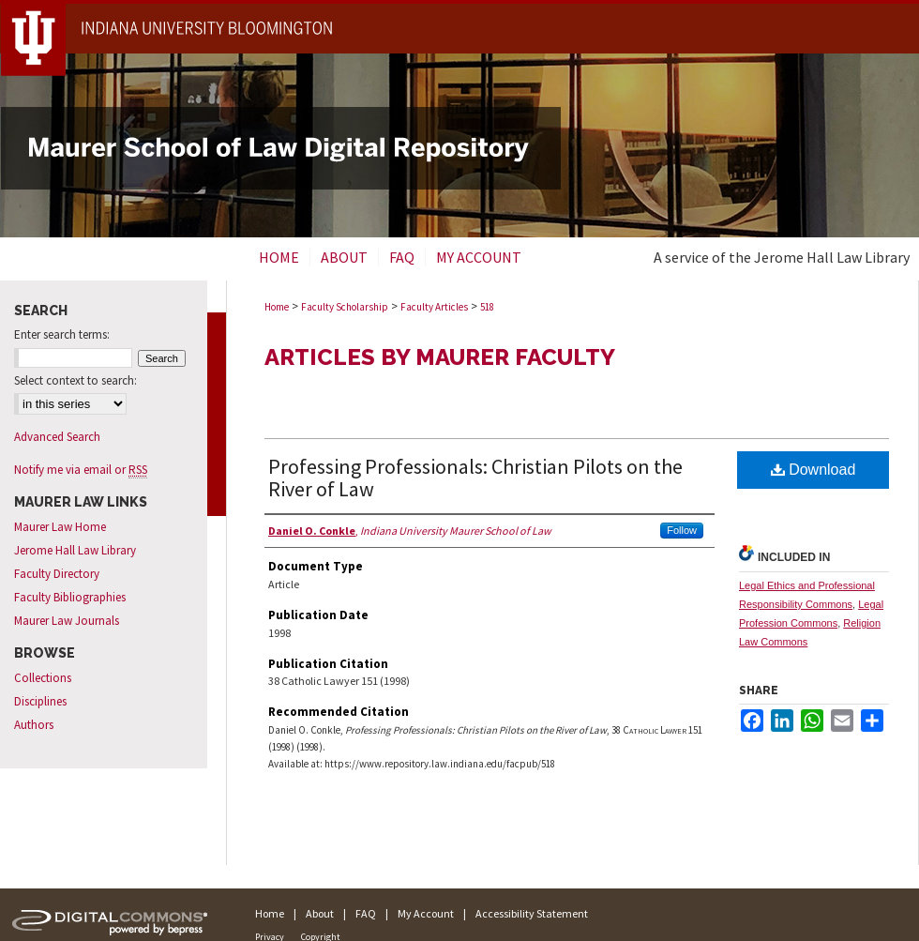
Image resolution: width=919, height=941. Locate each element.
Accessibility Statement (531, 913)
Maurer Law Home (60, 527)
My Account (426, 913)
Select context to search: (75, 380)
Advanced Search (57, 437)
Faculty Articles (434, 306)
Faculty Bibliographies (70, 597)
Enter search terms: (62, 334)
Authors (33, 725)
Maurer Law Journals (66, 621)
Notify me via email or (80, 470)
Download (813, 470)
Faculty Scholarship (344, 306)
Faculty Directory (56, 574)
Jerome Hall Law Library (75, 550)
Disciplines (40, 701)
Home (276, 306)
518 (487, 306)
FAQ (365, 913)
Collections (42, 678)
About (320, 913)
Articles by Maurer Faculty (439, 357)
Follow (682, 530)
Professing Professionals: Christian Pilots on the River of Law (475, 477)
